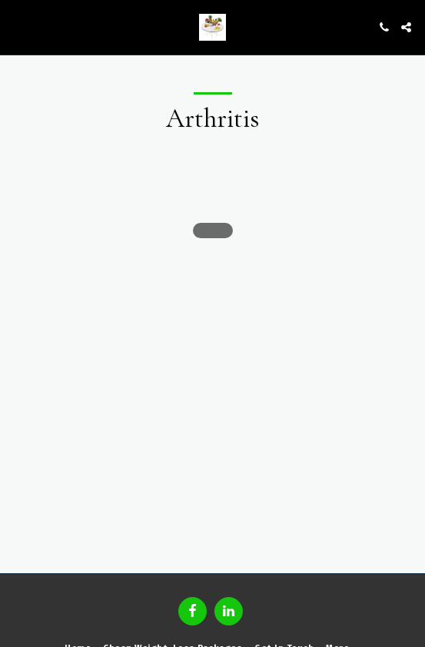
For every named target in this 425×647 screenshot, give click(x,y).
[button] (17, 26)
